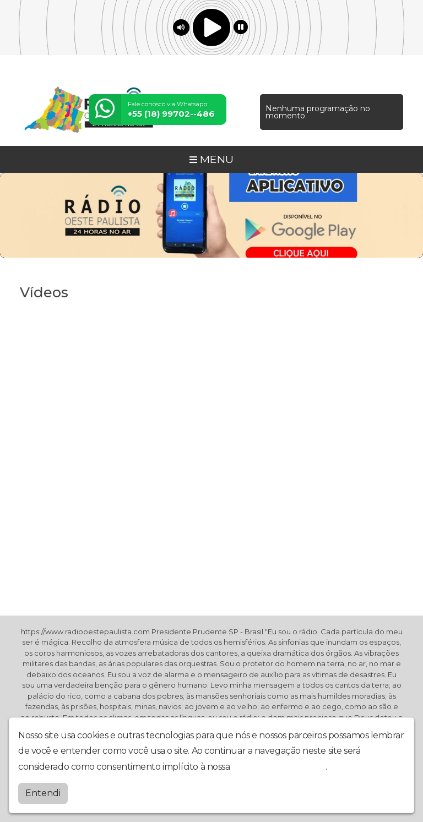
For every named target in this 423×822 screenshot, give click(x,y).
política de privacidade (279, 766)
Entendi (43, 793)
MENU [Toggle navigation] (211, 159)
